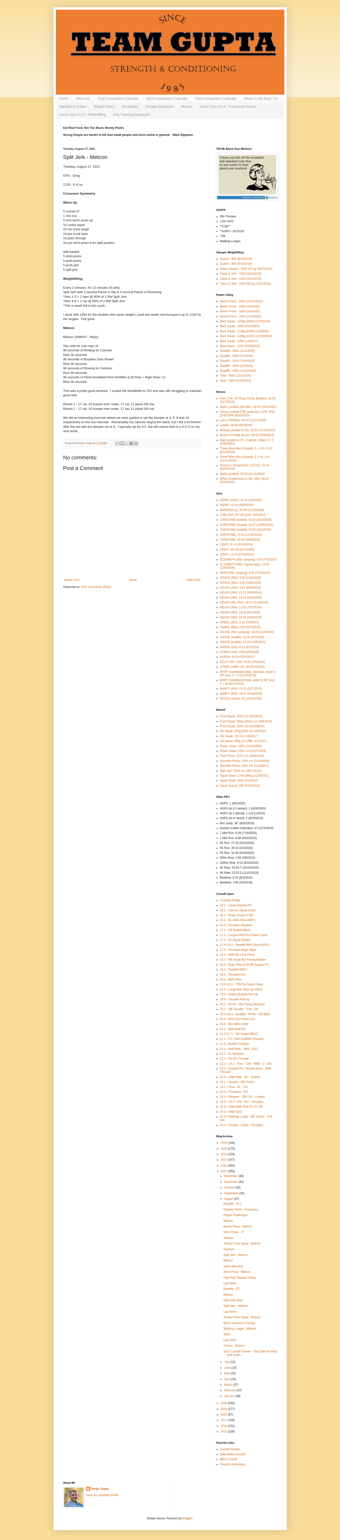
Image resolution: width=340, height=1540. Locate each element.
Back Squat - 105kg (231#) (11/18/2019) (246, 336)
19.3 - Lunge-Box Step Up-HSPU (241, 989)
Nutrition (228, 1249)
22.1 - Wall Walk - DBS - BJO (239, 1049)
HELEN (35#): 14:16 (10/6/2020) (241, 617)
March (228, 1384)
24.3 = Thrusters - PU (234, 1092)
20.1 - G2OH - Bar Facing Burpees (242, 1004)
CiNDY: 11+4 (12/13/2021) (237, 554)
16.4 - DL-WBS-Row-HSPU (237, 920)
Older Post (194, 580)
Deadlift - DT (231, 1289)
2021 (224, 1171)
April (227, 1379)
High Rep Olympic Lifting (239, 1277)
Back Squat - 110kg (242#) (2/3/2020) (244, 331)
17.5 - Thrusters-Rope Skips (238, 950)
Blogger (187, 1518)
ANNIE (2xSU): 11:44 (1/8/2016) (241, 500)
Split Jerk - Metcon (235, 1255)
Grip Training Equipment (131, 114)
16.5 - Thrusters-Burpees (236, 925)
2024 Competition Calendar (215, 98)
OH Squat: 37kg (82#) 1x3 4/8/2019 (243, 731)
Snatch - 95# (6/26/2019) (236, 259)
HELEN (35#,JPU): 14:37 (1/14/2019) (244, 602)
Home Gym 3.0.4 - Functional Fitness (228, 106)
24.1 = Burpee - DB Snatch (237, 1082)
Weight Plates (104, 106)
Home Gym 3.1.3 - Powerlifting (83, 114)
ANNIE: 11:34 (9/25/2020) (236, 505)
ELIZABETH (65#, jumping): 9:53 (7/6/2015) (248, 559)
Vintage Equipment (159, 106)
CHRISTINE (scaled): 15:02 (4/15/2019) (245, 519)
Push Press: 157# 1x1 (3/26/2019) (242, 756)
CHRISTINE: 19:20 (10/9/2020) (240, 539)
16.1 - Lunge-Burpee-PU (236, 905)
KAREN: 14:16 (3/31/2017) (237, 657)
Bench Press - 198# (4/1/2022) (240, 306)
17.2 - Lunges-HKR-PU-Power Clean (244, 935)
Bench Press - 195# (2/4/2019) (240, 311)
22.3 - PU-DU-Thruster (234, 1058)
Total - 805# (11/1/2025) (235, 375)
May (227, 1373)
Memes (186, 106)
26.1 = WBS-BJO (231, 1111)
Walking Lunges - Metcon (239, 1328)
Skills (226, 1334)
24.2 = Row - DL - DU (234, 1087)
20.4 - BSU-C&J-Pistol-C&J (237, 1019)
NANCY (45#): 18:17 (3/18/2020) (241, 693)
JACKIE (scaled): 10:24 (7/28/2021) (243, 642)
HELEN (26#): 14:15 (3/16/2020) (241, 597)
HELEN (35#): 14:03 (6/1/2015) (240, 612)
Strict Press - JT (233, 1232)
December (231, 1176)
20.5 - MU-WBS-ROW (234, 1024)
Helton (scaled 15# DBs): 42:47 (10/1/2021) (248, 407)
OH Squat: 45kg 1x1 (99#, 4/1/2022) (243, 741)
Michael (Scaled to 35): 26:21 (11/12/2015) (247, 430)
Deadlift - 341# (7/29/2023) (237, 360)
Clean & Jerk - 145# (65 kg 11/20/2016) (245, 283)
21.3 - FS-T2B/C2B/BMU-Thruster (242, 1039)
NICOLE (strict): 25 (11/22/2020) (241, 698)
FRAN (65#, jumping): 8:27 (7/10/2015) (245, 573)
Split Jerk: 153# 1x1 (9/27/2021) (240, 771)
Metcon (228, 1221)
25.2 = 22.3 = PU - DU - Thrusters (242, 1102)
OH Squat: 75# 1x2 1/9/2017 (238, 736)
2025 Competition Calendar (166, 98)
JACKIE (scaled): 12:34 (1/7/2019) (242, 637)
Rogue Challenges (235, 1215)
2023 (224, 1159)
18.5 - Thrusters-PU (232, 974)
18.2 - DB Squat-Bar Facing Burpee (243, 959)
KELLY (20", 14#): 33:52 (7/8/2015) (242, 662)
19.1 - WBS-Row (231, 979)
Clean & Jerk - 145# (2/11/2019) (241, 278)
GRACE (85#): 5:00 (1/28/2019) (240, 577)
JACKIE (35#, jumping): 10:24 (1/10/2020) (247, 632)
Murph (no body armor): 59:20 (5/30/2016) (247, 435)
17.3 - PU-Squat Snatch (235, 940)
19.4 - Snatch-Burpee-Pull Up (239, 994)
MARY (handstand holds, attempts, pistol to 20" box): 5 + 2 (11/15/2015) (248, 673)
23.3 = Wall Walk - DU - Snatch (240, 1077)
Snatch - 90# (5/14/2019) (236, 263)
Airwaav (228, 1238)
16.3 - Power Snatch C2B (236, 915)
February (230, 1390)
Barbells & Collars (73, 106)
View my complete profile (102, 1495)
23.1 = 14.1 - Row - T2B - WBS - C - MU (246, 1063)
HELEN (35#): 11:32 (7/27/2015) (241, 607)
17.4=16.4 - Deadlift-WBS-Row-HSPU (244, 945)
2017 (224, 1420)
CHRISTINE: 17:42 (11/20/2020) (241, 534)
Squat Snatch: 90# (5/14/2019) (240, 785)
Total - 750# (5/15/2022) (235, 380)
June (227, 1367)
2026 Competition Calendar (118, 98)
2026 (224, 1143)
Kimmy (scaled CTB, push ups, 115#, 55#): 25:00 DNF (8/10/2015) (248, 413)
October (229, 1187)
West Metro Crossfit (232, 1454)
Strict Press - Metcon (236, 1272)
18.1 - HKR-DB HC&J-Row (237, 954)
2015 (224, 1431)
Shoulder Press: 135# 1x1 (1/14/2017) (244, 765)
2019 (224, 1409)
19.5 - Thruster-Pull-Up (235, 999)
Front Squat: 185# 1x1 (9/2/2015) (241, 716)
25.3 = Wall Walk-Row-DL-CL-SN (241, 1106)
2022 (224, 1165)
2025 (224, 1148)
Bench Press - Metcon (237, 1226)
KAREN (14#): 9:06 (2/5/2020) (239, 652)
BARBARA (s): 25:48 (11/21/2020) (242, 510)
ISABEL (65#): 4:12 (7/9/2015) (239, 622)
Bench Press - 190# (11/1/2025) (240, 316)
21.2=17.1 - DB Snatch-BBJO (239, 1034)
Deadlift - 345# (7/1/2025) (236, 356)
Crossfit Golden (230, 1449)
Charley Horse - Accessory (240, 1209)
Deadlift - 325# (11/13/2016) (238, 370)
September (231, 1193)
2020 (224, 1403)
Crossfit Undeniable (232, 1464)
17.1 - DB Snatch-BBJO (235, 930)
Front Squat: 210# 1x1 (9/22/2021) (242, 726)
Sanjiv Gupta (100, 1489)
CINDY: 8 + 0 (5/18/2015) (236, 544)
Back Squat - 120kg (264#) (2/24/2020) (245, 321)
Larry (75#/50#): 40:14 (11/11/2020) (243, 420)
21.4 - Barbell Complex (235, 1044)
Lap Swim (229, 1283)
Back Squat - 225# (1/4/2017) (239, 341)
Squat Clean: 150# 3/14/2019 (239, 780)
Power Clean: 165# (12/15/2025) (241, 746)
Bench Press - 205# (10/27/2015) (241, 301)
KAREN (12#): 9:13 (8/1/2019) (239, 647)
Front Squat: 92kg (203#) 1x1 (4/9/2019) (246, 721)
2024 (224, 1154)
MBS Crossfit (228, 1459)
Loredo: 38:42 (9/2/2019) (236, 425)
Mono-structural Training (239, 1323)
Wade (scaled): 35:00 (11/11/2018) (242, 474)
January (229, 1396)
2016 (224, 1426)
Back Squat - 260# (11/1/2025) (240, 326)
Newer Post (71, 580)
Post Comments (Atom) (96, 587)
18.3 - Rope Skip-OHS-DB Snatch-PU (244, 964)
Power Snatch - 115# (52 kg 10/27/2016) (246, 269)
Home (63, 98)
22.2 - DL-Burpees (232, 1053)
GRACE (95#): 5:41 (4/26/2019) (240, 583)
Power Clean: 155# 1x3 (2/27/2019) (243, 751)
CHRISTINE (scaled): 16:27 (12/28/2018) (246, 525)
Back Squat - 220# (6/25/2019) (240, 346)
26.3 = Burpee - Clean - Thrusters (241, 1125)
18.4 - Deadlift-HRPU (233, 969)
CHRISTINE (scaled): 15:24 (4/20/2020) (245, 529)
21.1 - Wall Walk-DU (233, 1029)
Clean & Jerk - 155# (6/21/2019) (241, 273)
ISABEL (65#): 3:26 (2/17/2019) (240, 627)
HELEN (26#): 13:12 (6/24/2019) (241, 592)
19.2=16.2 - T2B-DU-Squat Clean (241, 984)
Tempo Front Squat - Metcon (241, 1243)
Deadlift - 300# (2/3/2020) (236, 366)
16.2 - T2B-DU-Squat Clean (238, 910)
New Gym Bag (232, 1300)
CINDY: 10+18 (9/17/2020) (237, 549)
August (229, 1199)
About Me (83, 98)
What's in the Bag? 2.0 (261, 98)
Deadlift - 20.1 (232, 1203)
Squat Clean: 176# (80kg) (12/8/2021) (244, 775)
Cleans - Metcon (233, 1345)
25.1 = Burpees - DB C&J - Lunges (242, 1096)
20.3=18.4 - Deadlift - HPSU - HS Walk (245, 1014)
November (231, 1182)
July (227, 1362)
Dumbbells (130, 106)
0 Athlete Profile (230, 900)
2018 (224, 1414)
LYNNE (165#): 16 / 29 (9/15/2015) (242, 666)
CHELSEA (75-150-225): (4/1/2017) (243, 515)
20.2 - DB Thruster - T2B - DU (239, 1009)
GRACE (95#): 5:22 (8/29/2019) (240, 587)
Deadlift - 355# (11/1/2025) (237, 351)
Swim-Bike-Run (233, 1266)
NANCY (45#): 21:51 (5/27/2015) (241, 688)
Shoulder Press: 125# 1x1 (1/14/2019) (244, 761)
